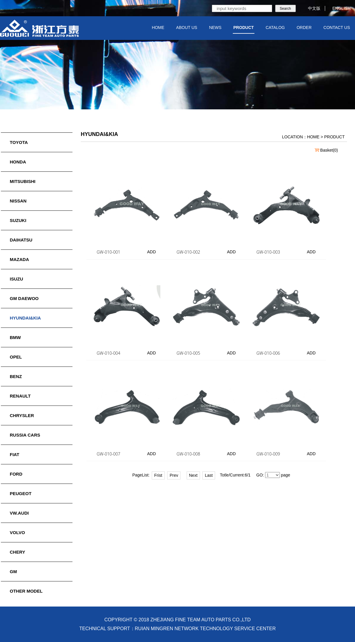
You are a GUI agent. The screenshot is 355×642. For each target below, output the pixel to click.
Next (193, 475)
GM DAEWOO (24, 298)
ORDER (304, 27)
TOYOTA (19, 142)
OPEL (16, 356)
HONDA (18, 161)
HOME (158, 27)
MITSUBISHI (23, 181)
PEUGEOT (20, 493)
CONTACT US (336, 27)
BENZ (16, 376)
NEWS (215, 27)
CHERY (17, 552)
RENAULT (20, 395)
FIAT (14, 454)
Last (208, 475)
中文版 (310, 8)
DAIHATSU (21, 239)
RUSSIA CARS (25, 434)
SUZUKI (18, 220)
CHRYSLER (22, 415)
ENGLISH (338, 8)
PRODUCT (243, 27)
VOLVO (17, 532)
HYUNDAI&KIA (25, 317)
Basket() (326, 150)
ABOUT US (186, 27)
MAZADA (19, 259)
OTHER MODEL (26, 591)
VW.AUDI (19, 512)
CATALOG (275, 27)
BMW (15, 337)
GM (13, 571)
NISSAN (18, 200)
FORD (16, 473)
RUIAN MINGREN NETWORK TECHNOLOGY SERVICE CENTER (205, 628)
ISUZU (16, 278)
